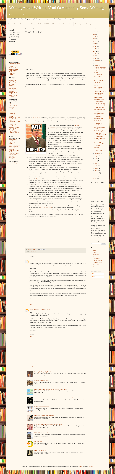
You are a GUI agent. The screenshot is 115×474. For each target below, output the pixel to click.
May (96, 163)
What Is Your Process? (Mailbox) (99, 139)
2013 (94, 176)
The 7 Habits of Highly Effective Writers (44, 415)
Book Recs (11, 96)
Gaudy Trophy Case (14, 153)
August (96, 156)
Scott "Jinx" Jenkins (14, 127)
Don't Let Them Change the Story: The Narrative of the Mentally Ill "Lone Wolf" (53, 398)
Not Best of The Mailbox (13, 143)
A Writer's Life (33, 251)
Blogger (91, 466)
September (97, 153)
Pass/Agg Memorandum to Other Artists (99, 149)
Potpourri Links (13, 103)
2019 (94, 46)
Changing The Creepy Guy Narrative (43, 372)
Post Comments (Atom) (38, 367)
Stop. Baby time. (98, 97)
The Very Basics (13, 72)
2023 (94, 36)
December (97, 60)
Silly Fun (11, 156)
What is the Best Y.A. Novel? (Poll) (99, 124)
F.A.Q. (33, 24)
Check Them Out (13, 105)
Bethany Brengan (13, 130)
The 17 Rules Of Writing (40, 450)
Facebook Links (67, 24)
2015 (94, 56)
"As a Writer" (12, 87)
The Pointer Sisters (13, 123)
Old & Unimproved (14, 150)
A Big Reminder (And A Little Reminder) (99, 104)
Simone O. (32, 309)
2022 (94, 39)
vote (50, 205)
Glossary (11, 66)
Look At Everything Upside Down (99, 73)
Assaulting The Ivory (14, 83)
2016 (94, 53)
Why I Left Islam (38, 441)
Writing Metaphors (13, 78)
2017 (94, 51)
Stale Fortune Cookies (14, 145)
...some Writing (13, 163)
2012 (94, 178)
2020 (94, 43)
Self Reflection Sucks (46, 207)
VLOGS (11, 158)
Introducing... (12, 113)
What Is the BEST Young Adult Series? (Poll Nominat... (100, 135)
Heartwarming (12, 124)
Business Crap (24, 24)
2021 (94, 41)
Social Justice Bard (13, 146)
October (97, 65)
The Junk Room (13, 152)
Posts (94, 274)
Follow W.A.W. (56, 24)
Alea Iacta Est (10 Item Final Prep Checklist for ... (100, 69)
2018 (94, 48)
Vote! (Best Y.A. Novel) (100, 91)
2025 (94, 31)
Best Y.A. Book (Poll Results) (99, 88)
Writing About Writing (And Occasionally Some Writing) (56, 7)
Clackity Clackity (98, 80)
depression (39, 178)
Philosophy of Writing (14, 63)
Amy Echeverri (13, 128)
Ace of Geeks (97, 82)
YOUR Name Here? (14, 134)
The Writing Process (14, 67)
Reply (31, 304)
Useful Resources (13, 70)
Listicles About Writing (12, 115)
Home (9, 24)
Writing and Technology (12, 85)
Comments (95, 277)
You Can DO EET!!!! (14, 65)
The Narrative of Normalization (41, 406)
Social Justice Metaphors (12, 148)
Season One (12, 157)
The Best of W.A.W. (43, 24)
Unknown (32, 261)
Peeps (15, 24)
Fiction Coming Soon (99, 131)
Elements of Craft (13, 69)
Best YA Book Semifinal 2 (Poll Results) (99, 144)
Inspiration (11, 107)
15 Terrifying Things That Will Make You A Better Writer (48, 424)
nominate (56, 205)
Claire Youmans (13, 125)
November (97, 63)
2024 (94, 34)
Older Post (83, 364)
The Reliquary (79, 24)
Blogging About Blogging (13, 90)
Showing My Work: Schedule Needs (99, 94)
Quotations (11, 108)
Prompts (11, 74)
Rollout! (96, 85)
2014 (94, 58)
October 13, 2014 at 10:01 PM (42, 261)
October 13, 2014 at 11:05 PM (42, 309)
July (96, 158)
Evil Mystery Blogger (14, 121)
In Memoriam (12, 154)
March (96, 168)
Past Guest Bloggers (14, 132)
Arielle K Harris (13, 131)
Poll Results (12, 73)
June (96, 160)
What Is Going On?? (99, 107)
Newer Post (29, 364)
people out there (37, 117)
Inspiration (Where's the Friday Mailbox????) (99, 115)
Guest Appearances (91, 24)
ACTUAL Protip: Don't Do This (42, 433)
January (97, 173)
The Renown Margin (14, 95)
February (97, 170)
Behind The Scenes (99, 121)
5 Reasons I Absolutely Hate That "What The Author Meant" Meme (50, 389)
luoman (80, 466)
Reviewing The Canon (14, 117)
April (96, 165)
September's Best (98, 118)
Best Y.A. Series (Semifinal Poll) (98, 77)
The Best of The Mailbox (13, 93)
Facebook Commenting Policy (41, 380)
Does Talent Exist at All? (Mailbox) (99, 100)
